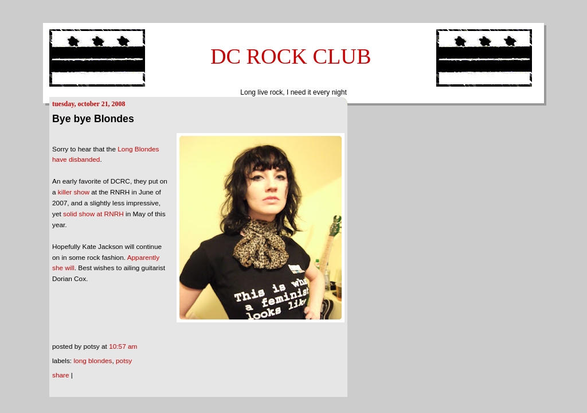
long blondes (92, 361)
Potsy (124, 361)
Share (60, 375)
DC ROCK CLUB (290, 56)
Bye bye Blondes (93, 118)
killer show (73, 192)
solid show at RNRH (93, 214)
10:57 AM (123, 346)
